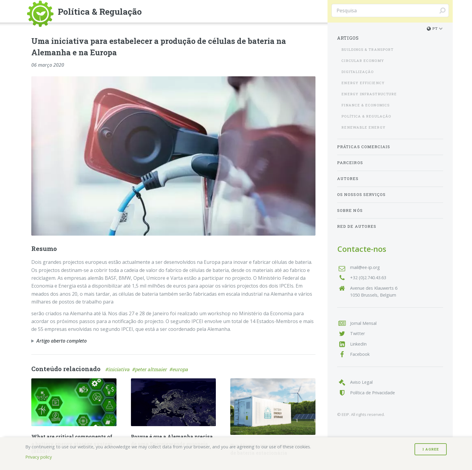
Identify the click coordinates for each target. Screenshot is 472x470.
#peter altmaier (150, 369)
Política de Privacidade (372, 392)
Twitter (357, 333)
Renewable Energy (363, 127)
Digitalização (357, 71)
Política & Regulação (366, 116)
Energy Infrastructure (369, 94)
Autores (348, 178)
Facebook (360, 354)
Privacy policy (38, 457)
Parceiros (350, 162)
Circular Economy (362, 60)
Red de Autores (356, 226)
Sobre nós (350, 210)
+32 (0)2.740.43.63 (368, 277)
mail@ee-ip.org (365, 267)
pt (432, 28)
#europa (179, 369)
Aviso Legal (361, 382)
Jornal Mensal (363, 323)
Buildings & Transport (367, 49)
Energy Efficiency (362, 83)
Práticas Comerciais (363, 146)
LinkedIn (358, 344)
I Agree (430, 449)
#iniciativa (118, 369)
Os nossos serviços (361, 194)
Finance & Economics (365, 105)
